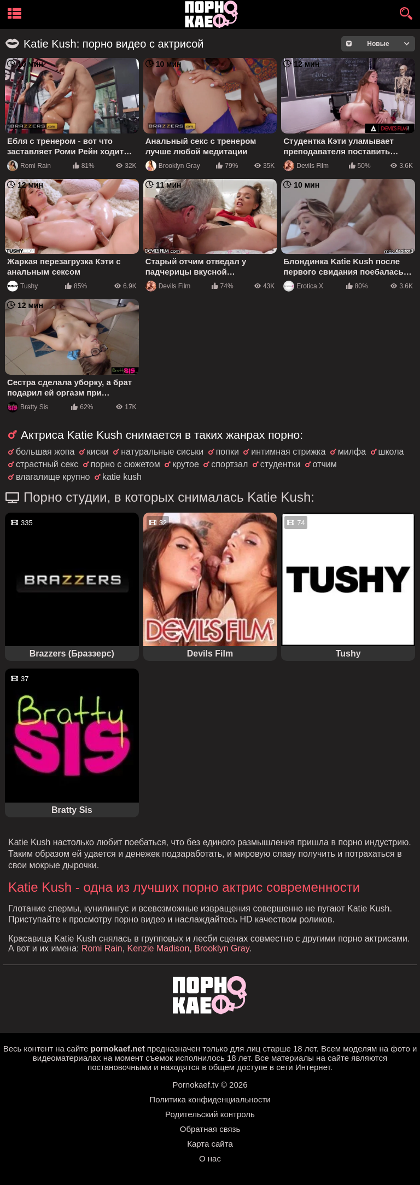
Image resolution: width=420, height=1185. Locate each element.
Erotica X (303, 286)
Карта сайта (210, 1143)
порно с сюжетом (125, 464)
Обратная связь (210, 1129)
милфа (352, 451)
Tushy (22, 286)
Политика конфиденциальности (209, 1099)
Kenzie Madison (158, 948)
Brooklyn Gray (172, 165)
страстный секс (47, 464)
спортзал (229, 464)
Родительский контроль (210, 1114)
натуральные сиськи (162, 451)
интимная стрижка (288, 451)
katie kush (122, 476)
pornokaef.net (117, 1048)
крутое (185, 464)
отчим (325, 464)
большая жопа (45, 451)
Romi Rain (29, 165)
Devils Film (306, 165)
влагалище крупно (53, 476)
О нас (210, 1158)
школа (391, 451)
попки (227, 451)
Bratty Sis (27, 407)
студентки (280, 464)
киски (98, 451)
